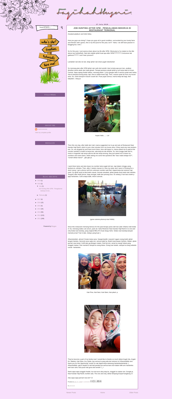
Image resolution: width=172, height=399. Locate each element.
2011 (39, 218)
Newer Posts (71, 393)
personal (72, 385)
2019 (39, 180)
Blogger (53, 226)
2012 (39, 215)
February (42, 195)
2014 (39, 209)
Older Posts (133, 393)
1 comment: (86, 382)
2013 (39, 212)
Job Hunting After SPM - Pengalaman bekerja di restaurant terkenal (102, 29)
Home (102, 393)
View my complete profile (43, 132)
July (40, 186)
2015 (39, 206)
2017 (39, 199)
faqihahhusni (42, 129)
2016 (39, 202)
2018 (39, 184)
